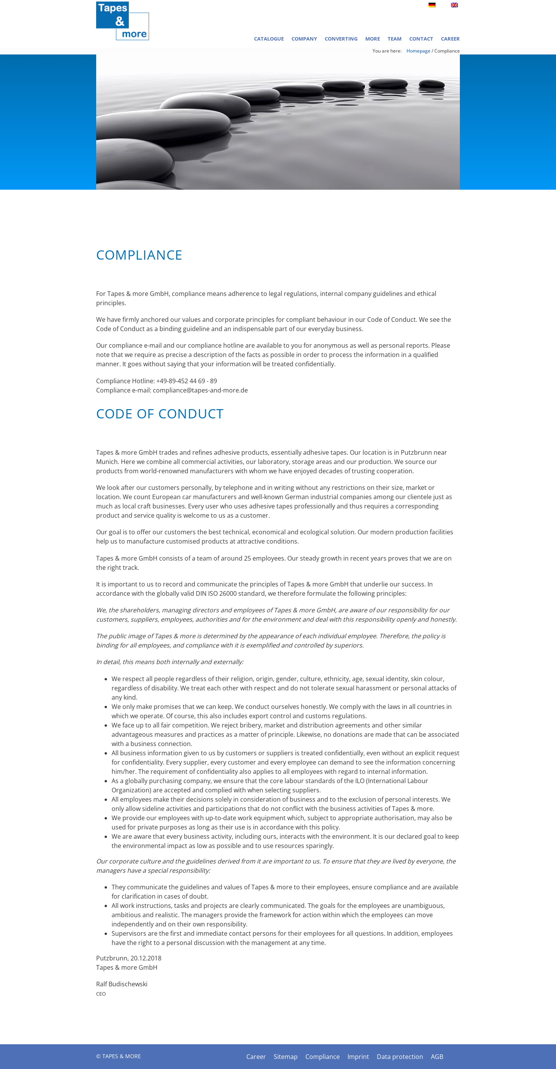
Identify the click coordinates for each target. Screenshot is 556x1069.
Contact (421, 38)
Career (450, 38)
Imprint (358, 1056)
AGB (437, 1056)
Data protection (400, 1056)
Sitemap (286, 1056)
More (372, 38)
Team (395, 38)
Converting (341, 38)
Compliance (322, 1056)
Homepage (419, 51)
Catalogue (269, 38)
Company (304, 38)
